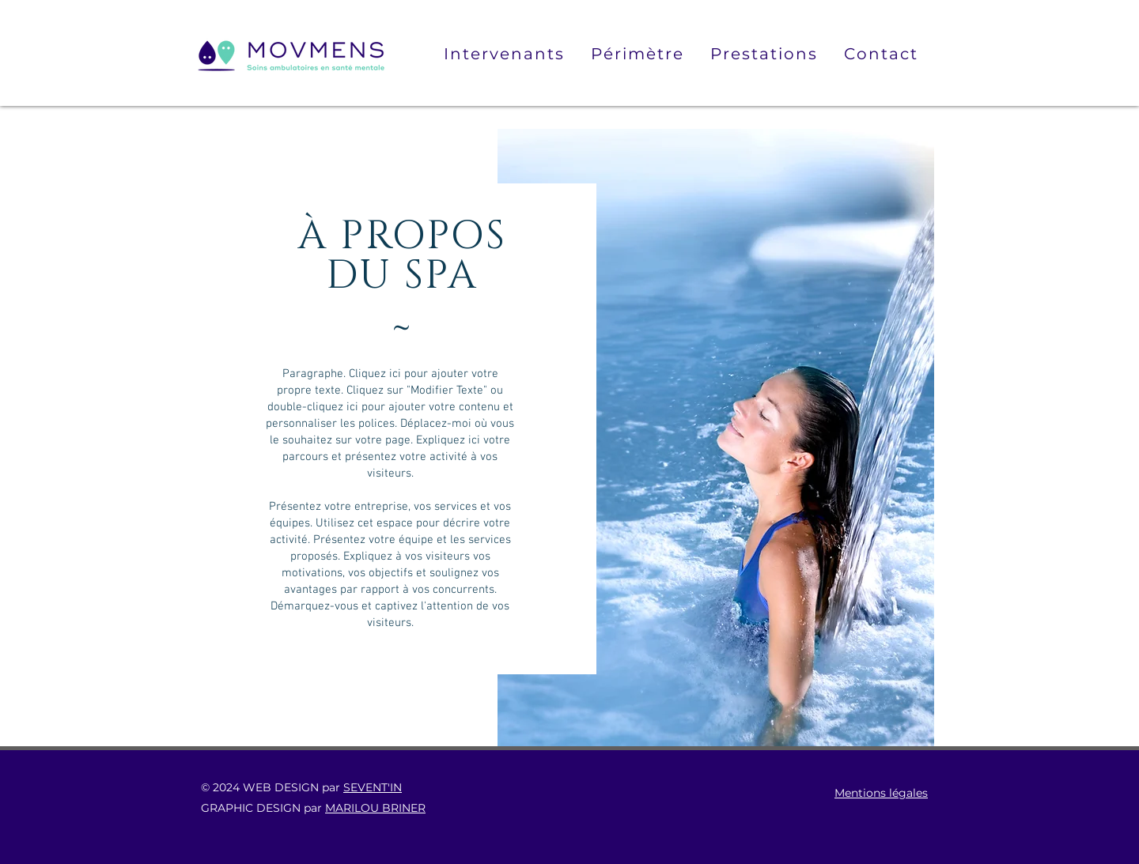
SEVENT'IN (372, 787)
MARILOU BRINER (375, 808)
